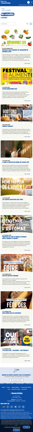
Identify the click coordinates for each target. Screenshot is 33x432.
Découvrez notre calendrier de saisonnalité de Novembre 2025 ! (15, 50)
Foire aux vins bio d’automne (10, 276)
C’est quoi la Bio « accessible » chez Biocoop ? (15, 350)
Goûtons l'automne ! (7, 126)
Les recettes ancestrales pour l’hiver (12, 199)
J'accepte (16, 429)
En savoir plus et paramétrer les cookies (12, 427)
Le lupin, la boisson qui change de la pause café (15, 162)
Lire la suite (28, 63)
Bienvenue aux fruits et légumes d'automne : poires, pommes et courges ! (14, 237)
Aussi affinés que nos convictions (11, 313)
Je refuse (26, 427)
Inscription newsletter (16, 380)
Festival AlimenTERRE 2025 (9, 89)
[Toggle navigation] (31, 2)
